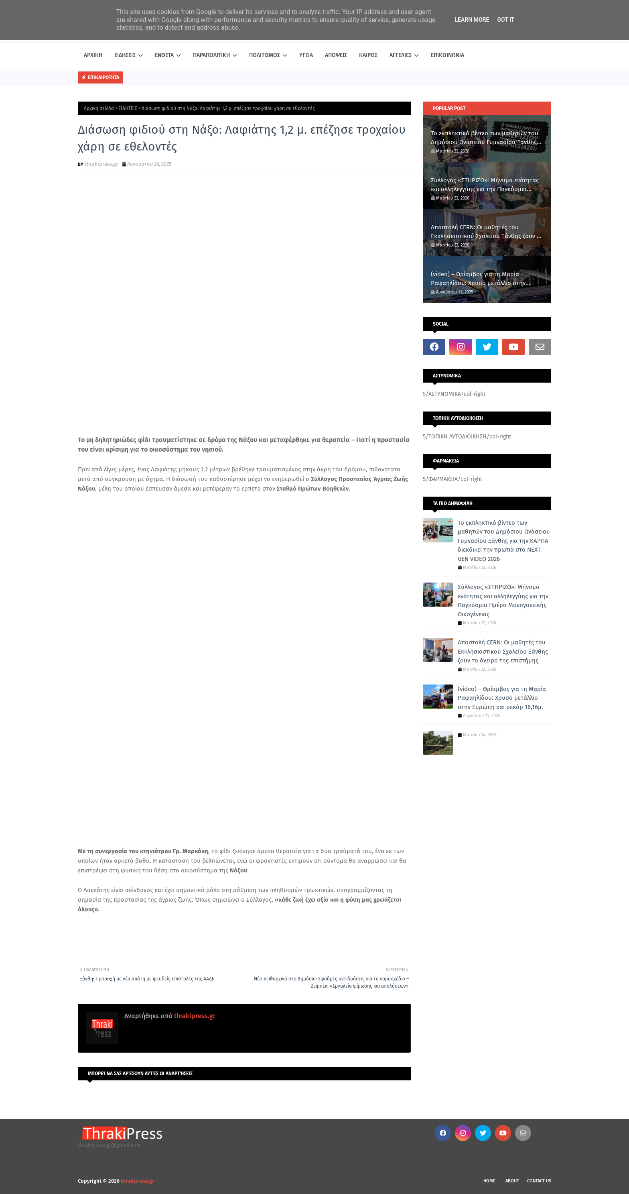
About (512, 1181)
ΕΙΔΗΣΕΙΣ (127, 108)
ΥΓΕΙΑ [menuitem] (306, 55)
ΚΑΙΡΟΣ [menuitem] (368, 55)
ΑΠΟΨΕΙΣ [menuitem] (336, 55)
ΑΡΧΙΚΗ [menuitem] (93, 55)
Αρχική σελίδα (99, 108)
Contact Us (539, 1181)
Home (489, 1181)
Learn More (472, 19)
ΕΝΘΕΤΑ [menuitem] (164, 55)
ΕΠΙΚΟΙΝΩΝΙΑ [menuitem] (447, 55)
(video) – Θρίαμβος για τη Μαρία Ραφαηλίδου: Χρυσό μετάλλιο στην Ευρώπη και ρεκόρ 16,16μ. (478, 279)
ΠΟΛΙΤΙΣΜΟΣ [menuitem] (264, 55)
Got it (505, 19)
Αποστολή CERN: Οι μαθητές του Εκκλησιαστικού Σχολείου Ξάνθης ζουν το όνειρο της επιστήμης (487, 232)
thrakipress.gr (101, 164)
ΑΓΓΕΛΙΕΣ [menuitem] (401, 55)
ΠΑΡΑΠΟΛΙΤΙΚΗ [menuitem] (211, 55)
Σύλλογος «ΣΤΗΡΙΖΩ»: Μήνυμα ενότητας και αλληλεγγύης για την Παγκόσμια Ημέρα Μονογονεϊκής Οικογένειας (485, 185)
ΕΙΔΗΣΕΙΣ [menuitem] (125, 55)
